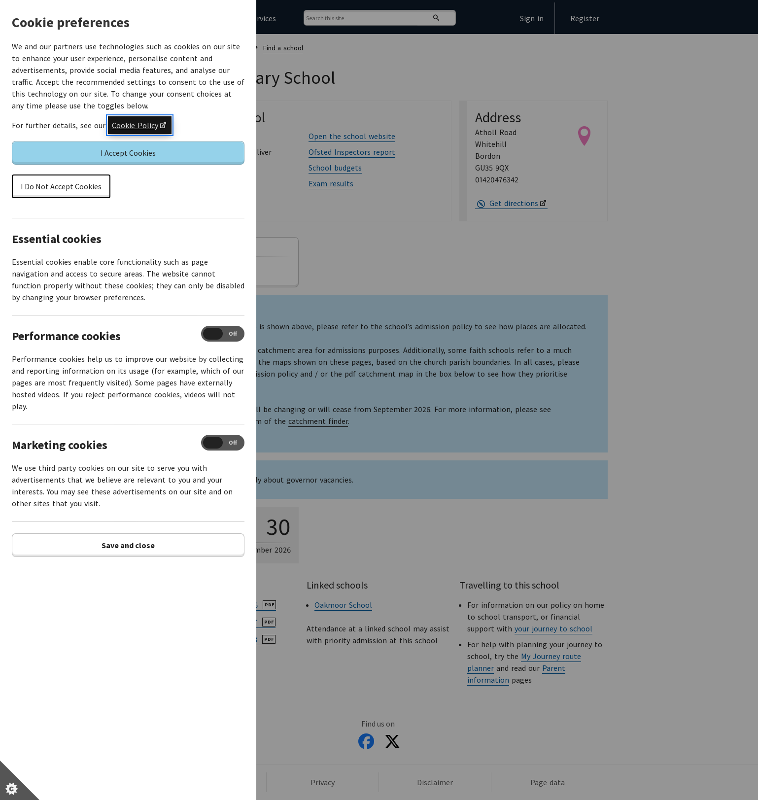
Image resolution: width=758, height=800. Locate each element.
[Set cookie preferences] (19, 780)
